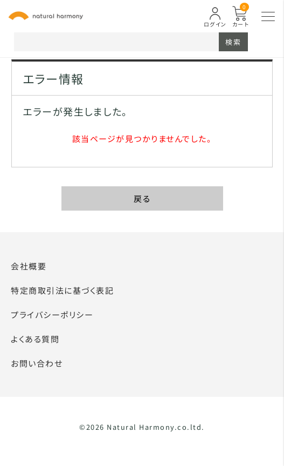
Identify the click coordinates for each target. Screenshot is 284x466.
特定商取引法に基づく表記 (62, 290)
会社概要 (28, 266)
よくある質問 (35, 339)
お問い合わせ (37, 363)
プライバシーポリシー (52, 314)
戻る (142, 198)
